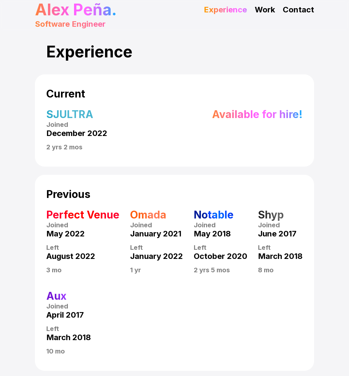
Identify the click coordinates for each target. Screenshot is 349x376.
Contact (298, 9)
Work (265, 9)
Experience (225, 9)
